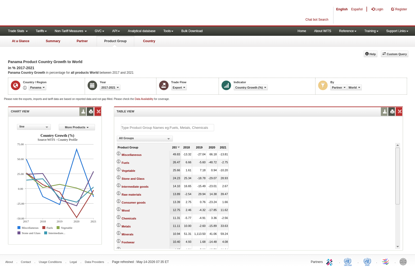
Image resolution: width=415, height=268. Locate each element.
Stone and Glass (133, 178)
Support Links (397, 31)
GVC (99, 31)
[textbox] (167, 127)
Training (371, 31)
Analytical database (141, 31)
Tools (168, 31)
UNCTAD (349, 261)
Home (302, 31)
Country (149, 41)
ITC (330, 261)
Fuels (125, 162)
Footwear (128, 242)
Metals (126, 226)
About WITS (322, 31)
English (342, 9)
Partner (82, 41)
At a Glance (20, 41)
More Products (77, 127)
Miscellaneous (132, 154)
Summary (53, 41)
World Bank (404, 261)
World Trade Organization (386, 261)
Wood (126, 210)
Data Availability (144, 99)
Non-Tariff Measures (71, 31)
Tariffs (41, 31)
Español (357, 9)
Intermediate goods (135, 186)
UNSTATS (367, 261)
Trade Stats (18, 31)
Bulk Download (191, 31)
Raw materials (131, 194)
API (116, 31)
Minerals (128, 234)
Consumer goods (134, 202)
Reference (347, 31)
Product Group (115, 41)
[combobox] (34, 127)
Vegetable (128, 170)
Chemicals (129, 218)
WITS (53, 13)
